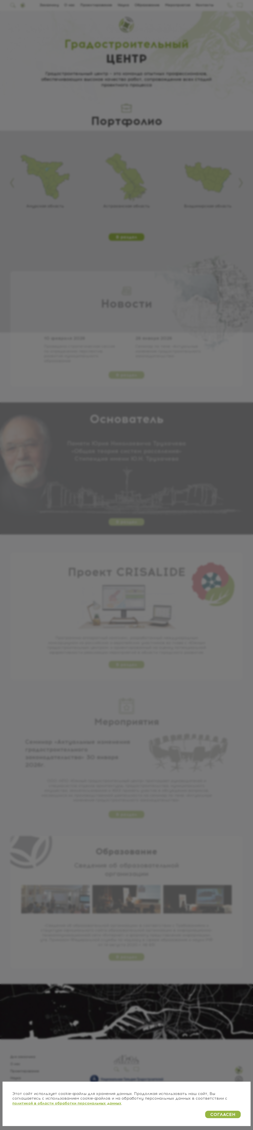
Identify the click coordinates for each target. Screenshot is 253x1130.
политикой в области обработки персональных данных (66, 1103)
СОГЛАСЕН (222, 1114)
